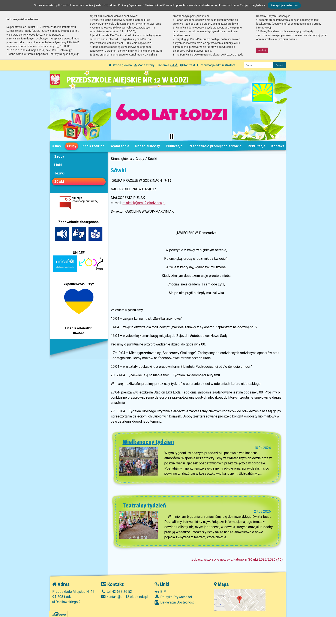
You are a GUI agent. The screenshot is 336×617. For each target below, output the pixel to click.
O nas (56, 146)
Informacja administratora (216, 65)
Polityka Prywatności (173, 597)
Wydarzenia (119, 146)
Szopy (59, 157)
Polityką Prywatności (131, 5)
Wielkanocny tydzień (148, 441)
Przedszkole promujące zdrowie (215, 146)
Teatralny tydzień (144, 505)
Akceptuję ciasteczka (284, 5)
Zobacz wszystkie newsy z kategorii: (237, 559)
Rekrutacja (256, 146)
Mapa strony (144, 65)
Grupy (71, 146)
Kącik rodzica (93, 146)
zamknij (262, 50)
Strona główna (120, 65)
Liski (58, 165)
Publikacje (174, 146)
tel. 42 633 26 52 (116, 592)
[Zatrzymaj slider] (171, 136)
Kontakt (277, 146)
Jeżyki (59, 173)
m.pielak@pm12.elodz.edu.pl (144, 203)
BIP (160, 592)
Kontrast (187, 65)
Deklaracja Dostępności (174, 602)
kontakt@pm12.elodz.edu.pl (124, 597)
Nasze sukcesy (147, 146)
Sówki (59, 182)
